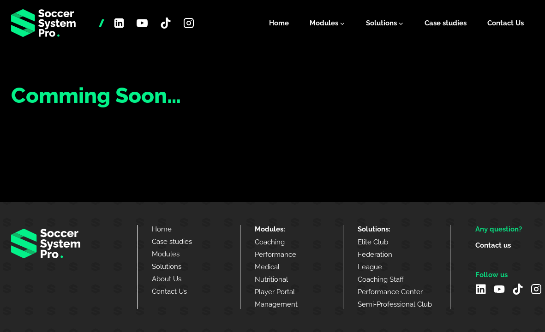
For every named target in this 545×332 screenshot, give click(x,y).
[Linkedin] (119, 23)
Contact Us (505, 23)
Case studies (446, 23)
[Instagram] (189, 23)
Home (279, 23)
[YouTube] (142, 23)
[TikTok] (166, 23)
